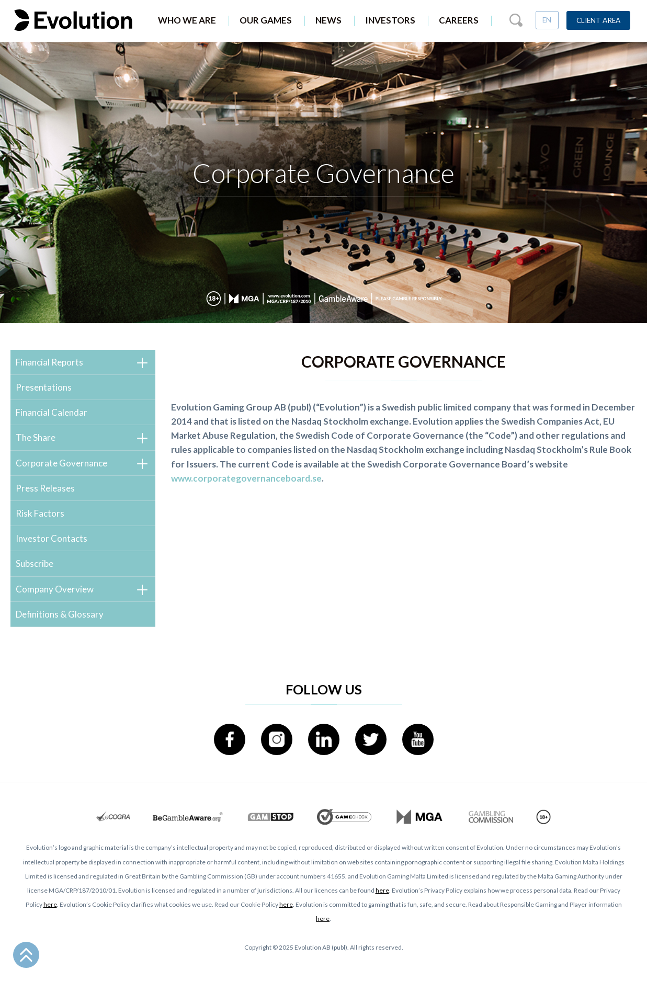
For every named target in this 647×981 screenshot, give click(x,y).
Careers (459, 20)
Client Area (598, 20)
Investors (390, 20)
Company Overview (55, 589)
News (328, 20)
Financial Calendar (51, 412)
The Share (35, 437)
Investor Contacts (51, 538)
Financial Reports (49, 362)
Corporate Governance (61, 463)
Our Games (266, 20)
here (382, 890)
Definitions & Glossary (60, 614)
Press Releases (45, 488)
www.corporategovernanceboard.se (246, 478)
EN (546, 20)
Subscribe (34, 563)
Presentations (44, 387)
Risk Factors (40, 513)
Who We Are (187, 20)
